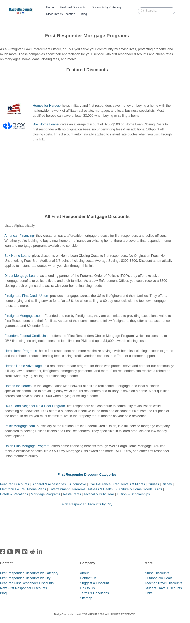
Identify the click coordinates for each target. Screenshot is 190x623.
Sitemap (86, 594)
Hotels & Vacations (14, 490)
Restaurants (72, 490)
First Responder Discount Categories (87, 470)
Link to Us (87, 584)
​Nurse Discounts (157, 568)
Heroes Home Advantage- (23, 361)
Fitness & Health (100, 485)
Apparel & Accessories (49, 480)
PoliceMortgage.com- (20, 421)
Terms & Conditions (94, 589)
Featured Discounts (15, 480)
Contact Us (88, 574)
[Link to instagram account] (17, 547)
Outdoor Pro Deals (158, 574)
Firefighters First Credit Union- (26, 291)
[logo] (21, 8)
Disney (167, 480)
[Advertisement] (87, 83)
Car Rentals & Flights (129, 480)
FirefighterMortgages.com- (24, 311)
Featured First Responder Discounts (27, 579)
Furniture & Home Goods (134, 485)
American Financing (19, 231)
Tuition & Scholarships (133, 490)
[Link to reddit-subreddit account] (32, 547)
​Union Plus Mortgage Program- (27, 441)
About (84, 568)
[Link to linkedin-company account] (39, 547)
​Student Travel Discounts (163, 584)
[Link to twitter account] (10, 547)
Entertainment (59, 485)
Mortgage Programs (45, 490)
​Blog (3, 589)
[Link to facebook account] (2, 547)
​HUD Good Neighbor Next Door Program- (35, 401)
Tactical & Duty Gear (99, 490)
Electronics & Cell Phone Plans (23, 485)
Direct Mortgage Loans (21, 271)
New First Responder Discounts (23, 584)
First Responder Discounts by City (87, 500)
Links (149, 589)
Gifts (158, 485)
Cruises (153, 480)
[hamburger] (37, 8)
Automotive (77, 480)
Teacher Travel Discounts (163, 579)
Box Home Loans (45, 120)
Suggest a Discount (94, 579)
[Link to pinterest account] (24, 547)
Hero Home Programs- (21, 346)
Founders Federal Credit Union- (27, 331)
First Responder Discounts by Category (29, 568)
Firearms (79, 485)
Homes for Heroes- (47, 101)
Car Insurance (100, 480)
